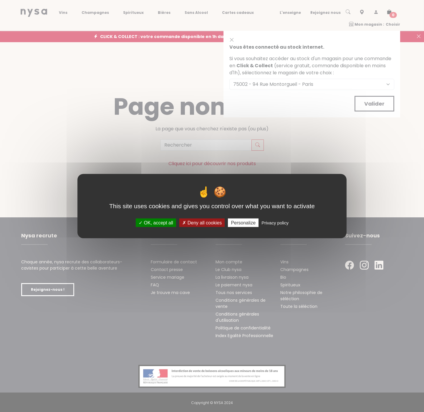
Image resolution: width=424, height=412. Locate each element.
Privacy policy (275, 222)
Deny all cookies (202, 222)
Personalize (243, 222)
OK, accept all (156, 222)
